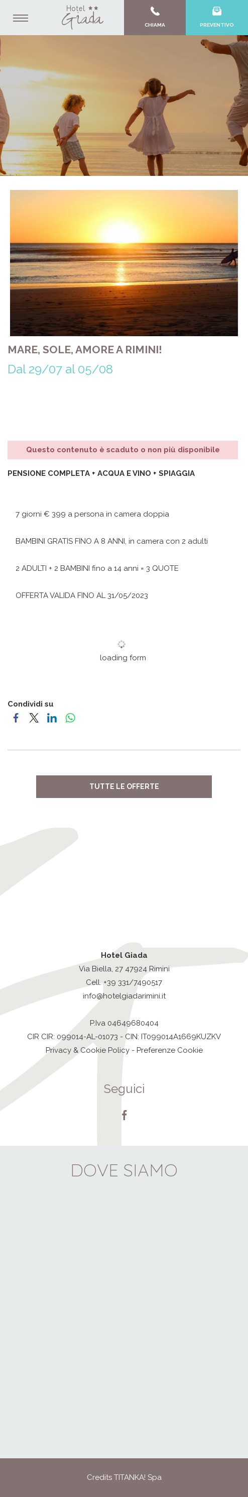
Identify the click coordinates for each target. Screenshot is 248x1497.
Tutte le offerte (124, 786)
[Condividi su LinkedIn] (53, 717)
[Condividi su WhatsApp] (71, 717)
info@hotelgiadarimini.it (124, 996)
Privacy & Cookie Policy (88, 1050)
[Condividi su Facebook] (17, 717)
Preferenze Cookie (170, 1050)
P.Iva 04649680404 (124, 1023)
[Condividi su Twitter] (35, 717)
